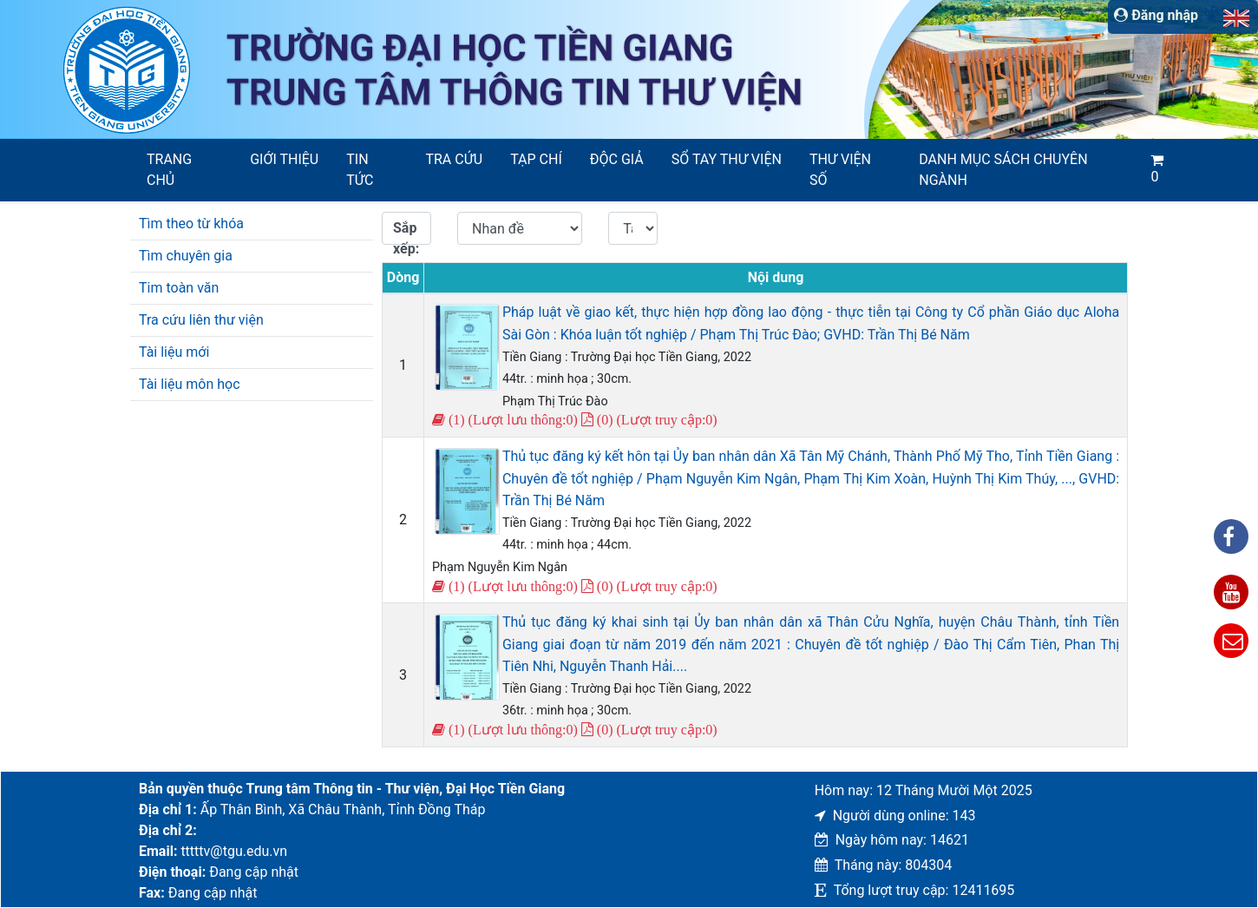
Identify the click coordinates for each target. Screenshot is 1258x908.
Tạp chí (536, 159)
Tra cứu (453, 159)
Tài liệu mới (174, 352)
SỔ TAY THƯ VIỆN (727, 159)
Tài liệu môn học (189, 384)
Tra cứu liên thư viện (201, 320)
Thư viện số (840, 169)
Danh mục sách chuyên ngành (1003, 169)
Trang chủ (169, 169)
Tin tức (359, 169)
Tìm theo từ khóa (191, 223)
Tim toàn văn (179, 288)
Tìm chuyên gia (186, 255)
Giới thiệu (284, 159)
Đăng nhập (1156, 15)
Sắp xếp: (406, 232)
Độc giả (617, 159)
